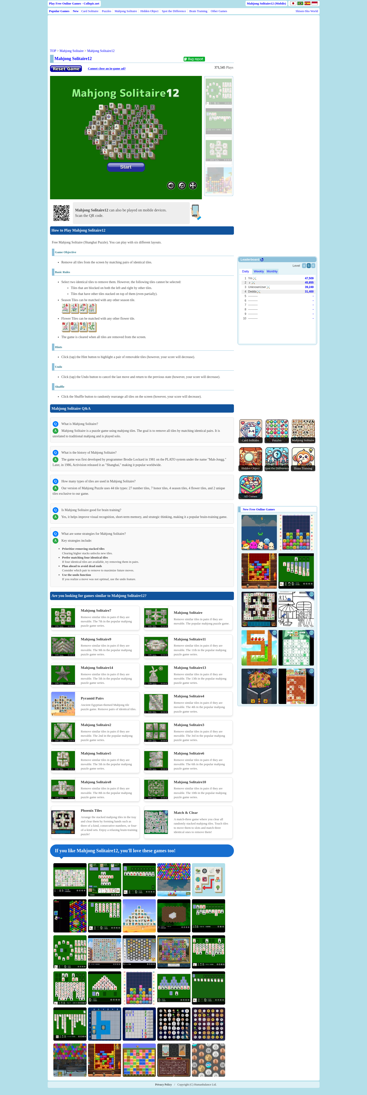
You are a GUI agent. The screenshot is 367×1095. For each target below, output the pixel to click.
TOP (53, 51)
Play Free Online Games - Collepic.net (74, 3)
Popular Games (59, 11)
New (76, 11)
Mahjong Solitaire (126, 11)
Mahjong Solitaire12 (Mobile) (266, 3)
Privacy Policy (163, 1084)
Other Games (219, 11)
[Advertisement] (140, 28)
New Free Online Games (259, 509)
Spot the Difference (174, 11)
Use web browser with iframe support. (277, 301)
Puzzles (106, 11)
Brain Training (198, 11)
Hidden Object (149, 11)
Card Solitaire (89, 11)
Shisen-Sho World (307, 11)
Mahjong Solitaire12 (101, 51)
